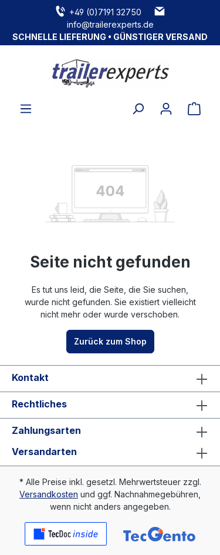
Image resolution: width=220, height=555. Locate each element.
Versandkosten (48, 494)
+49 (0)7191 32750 (105, 12)
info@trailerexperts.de (110, 24)
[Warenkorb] (194, 109)
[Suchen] (138, 109)
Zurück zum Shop (110, 341)
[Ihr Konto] (166, 109)
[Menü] (26, 109)
